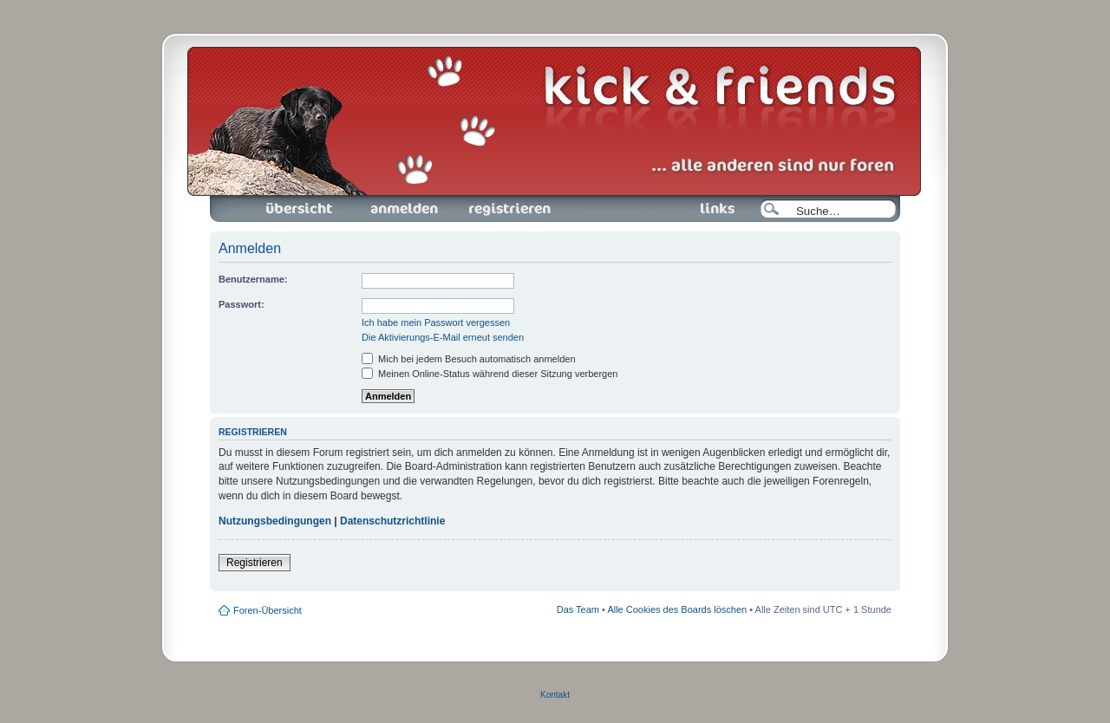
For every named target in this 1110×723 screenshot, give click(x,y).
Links (710, 209)
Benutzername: (253, 279)
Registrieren (508, 209)
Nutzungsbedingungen (275, 521)
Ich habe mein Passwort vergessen (436, 322)
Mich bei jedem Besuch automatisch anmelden (469, 359)
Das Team (578, 609)
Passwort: (241, 304)
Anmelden (404, 209)
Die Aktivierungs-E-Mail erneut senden (443, 337)
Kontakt (555, 695)
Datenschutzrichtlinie (392, 521)
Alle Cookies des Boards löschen (677, 609)
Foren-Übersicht (300, 209)
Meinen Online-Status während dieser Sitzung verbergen (489, 373)
